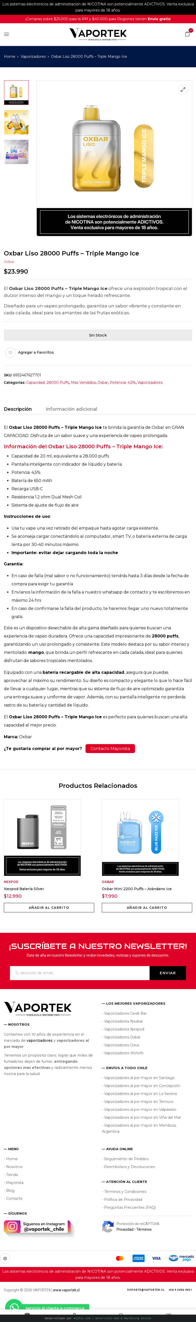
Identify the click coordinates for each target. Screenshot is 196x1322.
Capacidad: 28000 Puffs (47, 382)
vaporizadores (40, 1040)
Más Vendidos (83, 382)
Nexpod (11, 882)
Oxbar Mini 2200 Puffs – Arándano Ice (137, 889)
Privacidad (125, 1229)
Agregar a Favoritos (36, 352)
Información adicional (71, 409)
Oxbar (9, 262)
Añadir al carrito (49, 908)
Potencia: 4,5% (123, 382)
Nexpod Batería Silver (24, 889)
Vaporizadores (33, 56)
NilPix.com (112, 1318)
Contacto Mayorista (110, 748)
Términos (144, 1229)
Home (9, 56)
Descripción (18, 409)
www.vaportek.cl (66, 1290)
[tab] (18, 409)
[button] (187, 33)
